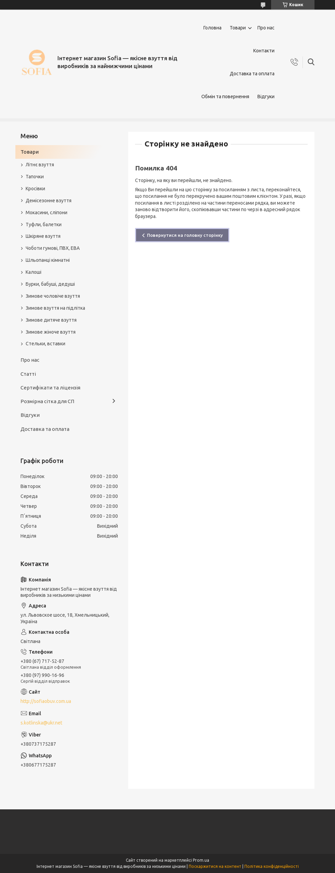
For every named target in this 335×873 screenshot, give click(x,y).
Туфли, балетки (44, 224)
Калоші (33, 272)
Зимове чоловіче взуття (53, 296)
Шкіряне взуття (43, 236)
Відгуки (265, 96)
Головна (212, 27)
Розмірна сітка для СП (47, 401)
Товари (238, 27)
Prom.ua (201, 860)
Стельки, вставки (45, 343)
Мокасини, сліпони (46, 212)
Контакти (263, 50)
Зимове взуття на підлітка (55, 308)
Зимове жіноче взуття (51, 332)
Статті (28, 374)
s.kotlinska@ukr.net (41, 723)
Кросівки (35, 188)
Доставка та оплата (252, 73)
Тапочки (35, 176)
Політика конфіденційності (271, 866)
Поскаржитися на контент (215, 866)
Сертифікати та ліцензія (50, 387)
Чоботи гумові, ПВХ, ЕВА (53, 248)
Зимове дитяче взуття (51, 320)
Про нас (265, 27)
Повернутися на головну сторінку (185, 235)
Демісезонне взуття (48, 200)
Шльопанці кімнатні (48, 260)
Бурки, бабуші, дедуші (50, 284)
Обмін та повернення (225, 96)
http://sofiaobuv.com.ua (46, 701)
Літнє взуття (40, 164)
